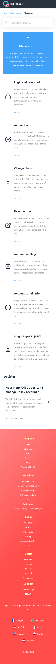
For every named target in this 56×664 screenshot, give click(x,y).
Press (28, 453)
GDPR (28, 527)
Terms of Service (28, 531)
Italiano (38, 627)
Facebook (28, 573)
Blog (28, 462)
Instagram (28, 564)
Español (18, 627)
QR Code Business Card (28, 485)
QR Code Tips (28, 589)
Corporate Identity (28, 540)
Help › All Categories (12, 13)
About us (28, 522)
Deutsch (28, 640)
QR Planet (13, 4)
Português (37, 620)
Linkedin (28, 559)
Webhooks (28, 504)
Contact (28, 458)
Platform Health (28, 467)
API (28, 499)
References (28, 449)
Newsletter (28, 577)
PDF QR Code (28, 481)
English (18, 633)
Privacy (28, 536)
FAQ (28, 594)
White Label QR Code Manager (28, 508)
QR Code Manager (28, 490)
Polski (38, 633)
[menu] (52, 3)
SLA (28, 545)
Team (28, 444)
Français (17, 620)
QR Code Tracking (28, 494)
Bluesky (28, 568)
